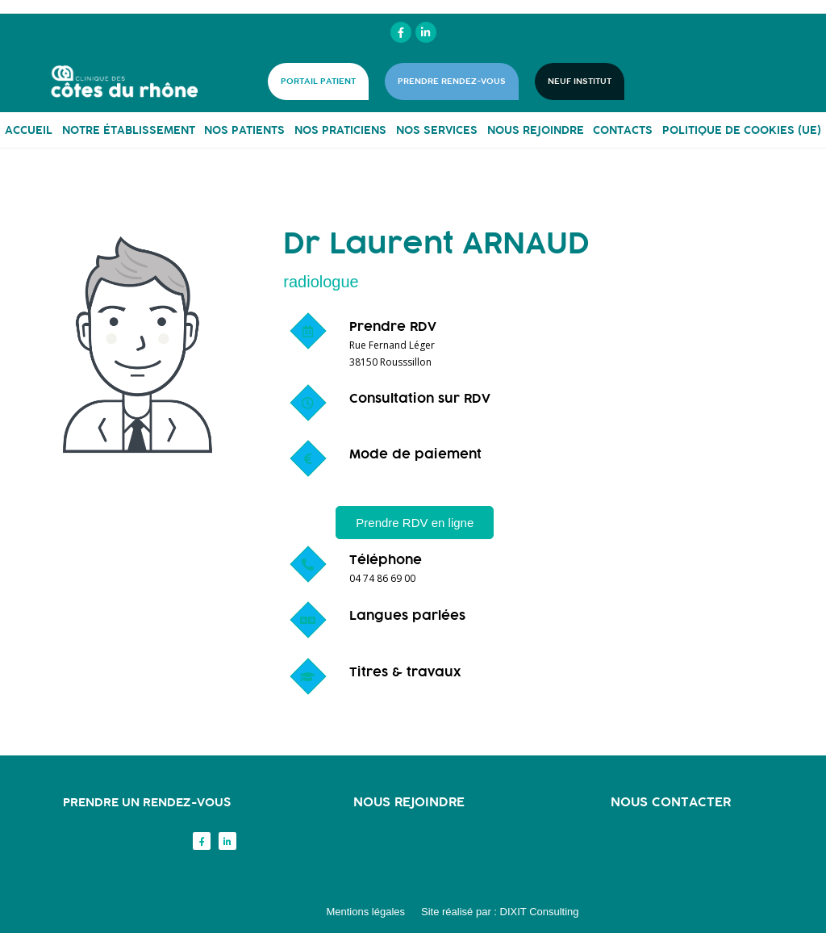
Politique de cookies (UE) (741, 130)
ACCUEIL (28, 130)
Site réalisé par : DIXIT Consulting (500, 912)
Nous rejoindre (409, 801)
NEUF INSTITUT (579, 81)
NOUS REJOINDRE (535, 130)
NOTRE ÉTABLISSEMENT (128, 130)
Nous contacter (671, 801)
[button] (415, 522)
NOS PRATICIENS (340, 130)
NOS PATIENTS (244, 130)
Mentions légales (365, 912)
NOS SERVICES (437, 130)
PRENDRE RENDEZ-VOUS (452, 81)
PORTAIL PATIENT (318, 81)
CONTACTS (623, 130)
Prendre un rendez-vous (147, 802)
